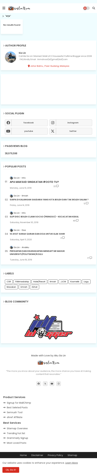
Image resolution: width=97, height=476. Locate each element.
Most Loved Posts (16, 443)
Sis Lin (22, 53)
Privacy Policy (55, 455)
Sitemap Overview (17, 428)
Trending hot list (16, 433)
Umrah (23, 287)
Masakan (11, 287)
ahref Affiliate (14, 417)
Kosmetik (74, 281)
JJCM (63, 281)
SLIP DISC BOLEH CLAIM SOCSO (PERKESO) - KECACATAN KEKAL (44, 216)
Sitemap (72, 455)
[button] (94, 8)
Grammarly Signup (17, 438)
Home (23, 455)
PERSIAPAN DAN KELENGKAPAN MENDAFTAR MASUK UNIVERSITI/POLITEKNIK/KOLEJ (37, 253)
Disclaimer (37, 455)
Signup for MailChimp (19, 402)
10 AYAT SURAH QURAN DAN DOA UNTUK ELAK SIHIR (37, 233)
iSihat (34, 287)
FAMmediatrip (22, 281)
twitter (73, 131)
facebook (28, 122)
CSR (9, 281)
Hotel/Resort (39, 281)
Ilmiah (53, 281)
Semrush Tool (14, 412)
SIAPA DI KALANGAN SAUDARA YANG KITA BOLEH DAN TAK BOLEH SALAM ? (49, 199)
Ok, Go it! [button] (11, 469)
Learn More (71, 462)
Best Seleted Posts (17, 407)
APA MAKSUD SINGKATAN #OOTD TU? (34, 182)
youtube (28, 131)
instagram (72, 122)
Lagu (86, 281)
